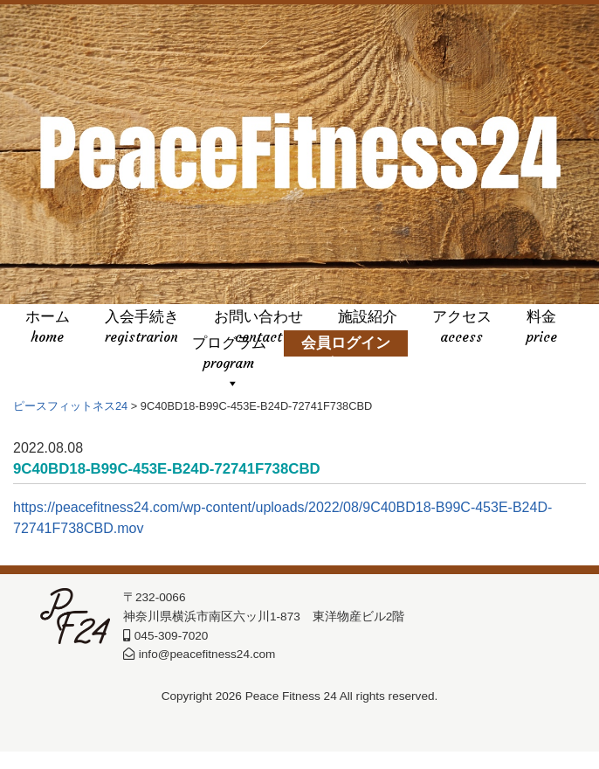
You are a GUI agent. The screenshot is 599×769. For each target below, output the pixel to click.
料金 (542, 328)
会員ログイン (345, 354)
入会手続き (142, 328)
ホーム (47, 328)
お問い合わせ (258, 328)
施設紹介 (367, 328)
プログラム (229, 354)
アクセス (462, 328)
